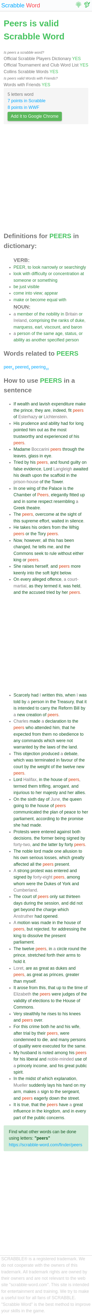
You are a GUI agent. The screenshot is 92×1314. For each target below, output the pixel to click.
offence (54, 579)
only (54, 896)
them (47, 734)
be (15, 286)
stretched (36, 955)
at (82, 273)
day (41, 799)
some (31, 501)
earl (38, 327)
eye (47, 455)
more (76, 566)
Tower (57, 481)
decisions (22, 838)
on (84, 462)
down (54, 1098)
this (16, 520)
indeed (59, 410)
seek (38, 553)
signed (72, 838)
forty (69, 844)
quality (24, 1046)
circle (62, 948)
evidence (32, 468)
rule (53, 553)
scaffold (57, 475)
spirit (18, 1072)
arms (71, 955)
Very (17, 1013)
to (29, 267)
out (40, 429)
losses (50, 857)
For (16, 1026)
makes (29, 1091)
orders (45, 527)
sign (45, 1091)
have (63, 1104)
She (17, 566)
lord (37, 851)
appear (51, 293)
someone (22, 280)
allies (80, 792)
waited (58, 520)
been (69, 540)
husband (28, 1052)
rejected (41, 929)
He (16, 527)
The (17, 514)
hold (17, 961)
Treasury (65, 701)
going (18, 805)
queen (76, 799)
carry (45, 708)
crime (34, 1026)
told (16, 701)
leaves (19, 455)
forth (51, 955)
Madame (21, 449)
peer (9, 367)
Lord (47, 468)
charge (49, 909)
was (67, 585)
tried (50, 592)
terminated (45, 760)
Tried (18, 462)
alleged (39, 579)
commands (32, 740)
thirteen (73, 896)
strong (23, 870)
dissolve (35, 935)
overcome (44, 514)
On (16, 579)
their (60, 955)
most (61, 429)
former (47, 838)
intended (26, 708)
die (45, 1039)
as (28, 339)
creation (34, 714)
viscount (52, 327)
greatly (77, 857)
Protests (21, 831)
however (32, 540)
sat (62, 896)
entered (48, 831)
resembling (64, 501)
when (70, 695)
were (61, 740)
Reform (65, 708)
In (15, 488)
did (72, 903)
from (56, 527)
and (66, 327)
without (65, 553)
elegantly (59, 494)
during (30, 903)
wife (75, 1026)
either (78, 553)
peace (70, 812)
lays (51, 1085)
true (25, 1104)
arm (17, 1091)
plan (54, 812)
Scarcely (21, 695)
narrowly (49, 267)
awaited (80, 468)
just (22, 286)
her (65, 592)
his (76, 436)
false (18, 468)
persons (78, 1039)
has (59, 540)
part (17, 1117)
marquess (22, 327)
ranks (63, 320)
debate (70, 753)
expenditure (63, 403)
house (57, 779)
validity (20, 1000)
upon (37, 475)
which (49, 740)
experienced (56, 436)
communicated (27, 812)
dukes (61, 968)
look (36, 267)
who (29, 727)
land (73, 747)
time (78, 987)
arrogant (61, 786)
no (55, 734)
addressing (68, 929)
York (66, 883)
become (38, 299)
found (63, 462)
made (35, 721)
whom (19, 883)
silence (76, 520)
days (18, 903)
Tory (42, 533)
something (47, 280)
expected (22, 734)
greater (72, 974)
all (45, 540)
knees (75, 1013)
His (16, 423)
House (69, 1000)
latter (53, 844)
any (16, 740)
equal (52, 299)
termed (50, 585)
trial (26, 1033)
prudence (30, 423)
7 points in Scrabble (27, 100)
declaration (55, 721)
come (18, 293)
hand (67, 1085)
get (16, 909)
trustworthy (24, 436)
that (79, 701)
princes (56, 974)
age (58, 333)
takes (25, 527)
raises (28, 566)
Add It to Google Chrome (35, 116)
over (38, 1020)
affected (21, 864)
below (65, 572)
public (81, 1065)
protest (37, 870)
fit (70, 410)
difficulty (39, 273)
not (70, 740)
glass (33, 455)
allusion (70, 851)
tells (42, 546)
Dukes (50, 883)
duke (79, 320)
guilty (75, 462)
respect (45, 501)
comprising (39, 320)
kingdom (52, 1111)
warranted (23, 747)
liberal (32, 1059)
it (60, 585)
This (17, 753)
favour (67, 760)
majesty (50, 792)
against (64, 831)
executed (51, 1046)
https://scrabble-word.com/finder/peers (45, 1144)
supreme (29, 520)
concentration (66, 273)
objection (31, 753)
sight (72, 514)
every (25, 579)
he (34, 546)
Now (17, 540)
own (24, 857)
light (55, 572)
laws (51, 747)
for (71, 423)
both (76, 831)
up (82, 494)
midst (31, 1078)
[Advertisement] (46, 179)
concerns (55, 1117)
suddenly (37, 1085)
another (38, 339)
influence (22, 1111)
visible (33, 286)
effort (44, 520)
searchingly (75, 267)
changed (21, 546)
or (61, 267)
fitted (74, 494)
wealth (23, 403)
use (78, 1059)
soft (45, 572)
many (64, 1039)
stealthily (31, 1013)
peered (22, 367)
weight (43, 766)
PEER (19, 267)
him (32, 429)
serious (36, 857)
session (51, 903)
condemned (24, 1039)
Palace (55, 488)
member (25, 314)
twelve (69, 766)
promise (75, 818)
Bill (76, 708)
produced (50, 753)
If (14, 403)
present (62, 864)
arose (22, 987)
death (25, 475)
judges (68, 994)
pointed (20, 429)
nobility (53, 314)
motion (23, 922)
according (45, 818)
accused (37, 592)
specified (55, 339)
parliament (23, 818)
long (79, 423)
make (18, 299)
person (23, 333)
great (44, 968)
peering (40, 367)
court (18, 766)
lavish (44, 403)
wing (31, 488)
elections (41, 1000)
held (76, 585)
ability (19, 339)
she (16, 825)
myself (29, 981)
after (17, 1033)
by (26, 462)
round (73, 948)
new (21, 714)
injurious (21, 792)
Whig (74, 527)
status (70, 333)
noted (47, 1052)
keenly (19, 572)
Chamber (22, 494)
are (47, 410)
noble (27, 851)
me (50, 546)
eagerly (41, 1098)
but (30, 929)
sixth (32, 799)
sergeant (70, 1091)
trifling (45, 786)
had (64, 423)
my (82, 1085)
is (64, 488)
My (16, 1052)
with (26, 273)
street (73, 1098)
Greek (19, 507)
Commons (23, 553)
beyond (28, 909)
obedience (69, 734)
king (17, 559)
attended (43, 727)
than (17, 981)
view (37, 293)
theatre (33, 507)
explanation (65, 1078)
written (48, 695)
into (28, 293)
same (48, 333)
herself (41, 566)
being (60, 838)
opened (50, 916)
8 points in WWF (23, 107)
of (36, 314)
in (62, 314)
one (22, 488)
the (42, 314)
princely (24, 1065)
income (40, 1065)
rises (51, 1013)
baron (76, 327)
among (73, 877)
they (39, 410)
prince (26, 410)
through (70, 449)
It (14, 987)
